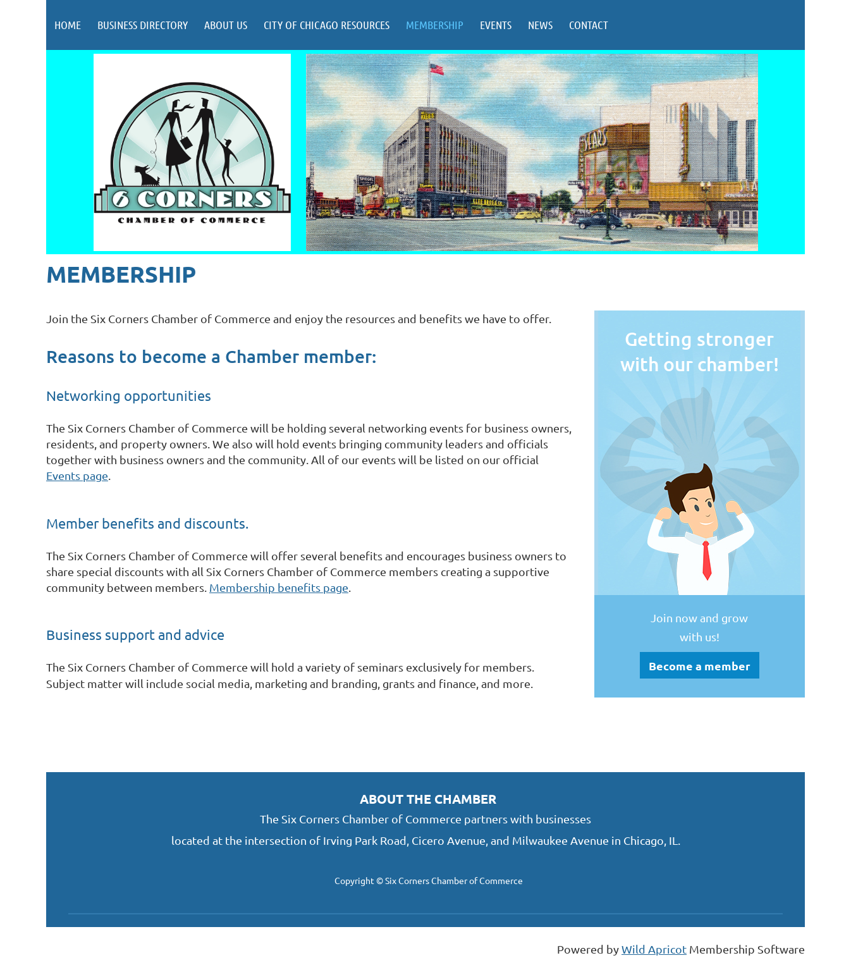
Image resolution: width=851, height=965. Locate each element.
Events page (77, 475)
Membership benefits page (278, 587)
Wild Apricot (654, 949)
